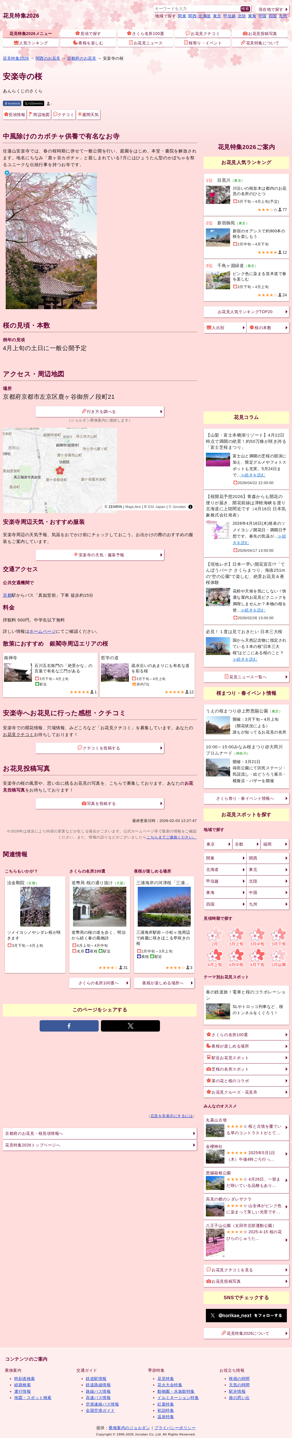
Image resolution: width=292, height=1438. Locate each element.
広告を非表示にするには (172, 1116)
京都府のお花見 (81, 58)
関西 (192, 16)
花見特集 (165, 1378)
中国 (262, 16)
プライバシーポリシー (175, 1427)
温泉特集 (165, 1416)
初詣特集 (165, 1410)
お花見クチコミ (203, 33)
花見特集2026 (21, 16)
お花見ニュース (146, 42)
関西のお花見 (48, 58)
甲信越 (229, 16)
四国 (273, 16)
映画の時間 (239, 1378)
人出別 (215, 327)
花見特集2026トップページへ (32, 1145)
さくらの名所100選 (227, 1034)
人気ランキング (31, 42)
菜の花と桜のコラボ (227, 1080)
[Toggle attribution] (190, 506)
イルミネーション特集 (178, 1397)
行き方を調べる (99, 411)
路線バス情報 (98, 1391)
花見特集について (260, 42)
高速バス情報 (98, 1397)
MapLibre (133, 507)
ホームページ (42, 631)
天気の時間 (239, 1385)
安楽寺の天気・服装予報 (99, 554)
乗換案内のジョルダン (129, 1427)
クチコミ (63, 114)
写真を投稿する (99, 803)
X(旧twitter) (34, 103)
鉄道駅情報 (96, 1378)
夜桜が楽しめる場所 (227, 1045)
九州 (283, 16)
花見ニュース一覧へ (245, 676)
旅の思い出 (239, 1397)
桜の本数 (260, 327)
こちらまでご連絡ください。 (172, 837)
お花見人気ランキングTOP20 (245, 311)
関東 (182, 16)
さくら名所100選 (145, 33)
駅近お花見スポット (227, 1057)
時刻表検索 (24, 1378)
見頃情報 (14, 114)
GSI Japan (157, 507)
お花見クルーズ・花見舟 (231, 1091)
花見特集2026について (245, 1333)
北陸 (242, 16)
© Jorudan (177, 507)
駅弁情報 (237, 1391)
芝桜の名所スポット (227, 1068)
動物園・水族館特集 (176, 1391)
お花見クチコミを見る (229, 1269)
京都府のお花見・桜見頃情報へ (34, 1133)
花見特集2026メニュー (30, 33)
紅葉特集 (165, 1404)
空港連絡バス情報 (102, 1404)
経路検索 (22, 1385)
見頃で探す (88, 33)
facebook (12, 103)
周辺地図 (39, 114)
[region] (100, 470)
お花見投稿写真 (260, 33)
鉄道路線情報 (98, 1385)
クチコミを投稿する (99, 747)
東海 (252, 16)
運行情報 (22, 1391)
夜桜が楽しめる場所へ (163, 983)
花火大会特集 (169, 1385)
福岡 (267, 844)
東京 (210, 844)
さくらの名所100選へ (98, 983)
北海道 (204, 16)
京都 (7, 595)
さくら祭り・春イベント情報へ (245, 798)
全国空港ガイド (100, 1410)
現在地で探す (271, 9)
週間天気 (88, 114)
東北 (217, 16)
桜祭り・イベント (203, 42)
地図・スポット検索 (33, 1397)
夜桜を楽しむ (88, 42)
